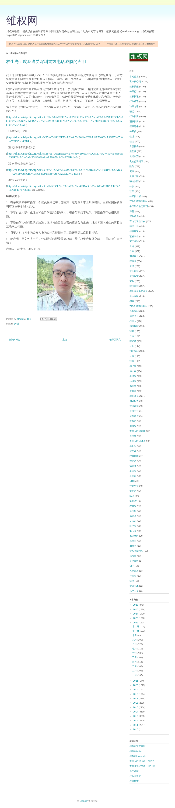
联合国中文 (135, 776)
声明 (16, 323)
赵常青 (133, 556)
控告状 (133, 261)
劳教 (132, 281)
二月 (135, 670)
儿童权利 (134, 311)
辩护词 (133, 451)
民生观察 (134, 771)
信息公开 (134, 316)
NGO (132, 481)
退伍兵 (133, 531)
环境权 (133, 381)
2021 (136, 680)
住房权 (133, 576)
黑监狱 (133, 151)
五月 (135, 657)
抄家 (132, 361)
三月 (135, 666)
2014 (136, 711)
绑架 (132, 301)
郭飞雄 (133, 366)
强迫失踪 (134, 181)
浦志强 (133, 466)
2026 (136, 605)
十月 (135, 635)
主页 (64, 339)
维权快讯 (134, 96)
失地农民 (134, 296)
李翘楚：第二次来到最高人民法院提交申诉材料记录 (131, 43)
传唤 (132, 186)
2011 (136, 725)
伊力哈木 (134, 585)
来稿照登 (134, 411)
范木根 (133, 511)
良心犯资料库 (136, 161)
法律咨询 (134, 406)
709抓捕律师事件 (138, 201)
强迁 (132, 111)
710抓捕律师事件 (138, 306)
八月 (135, 644)
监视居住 (134, 416)
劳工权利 (134, 241)
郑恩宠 (133, 516)
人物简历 (134, 570)
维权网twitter (136, 751)
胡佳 (132, 566)
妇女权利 (134, 351)
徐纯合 (133, 491)
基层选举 (134, 126)
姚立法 (133, 461)
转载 (132, 331)
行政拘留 (134, 116)
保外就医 (134, 536)
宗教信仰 (134, 216)
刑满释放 (134, 256)
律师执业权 (135, 196)
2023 (136, 618)
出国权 (133, 471)
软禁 (132, 191)
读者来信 (134, 236)
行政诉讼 (134, 101)
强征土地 (134, 226)
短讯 (132, 580)
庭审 (132, 171)
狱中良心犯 (135, 81)
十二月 (136, 626)
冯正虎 (133, 371)
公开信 (133, 131)
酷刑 (132, 166)
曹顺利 (133, 391)
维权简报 (134, 86)
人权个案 (134, 176)
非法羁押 (134, 286)
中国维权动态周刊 (139, 206)
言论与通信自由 (137, 221)
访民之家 (134, 106)
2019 (136, 689)
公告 (132, 356)
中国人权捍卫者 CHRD (142, 761)
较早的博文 (115, 339)
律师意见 (134, 396)
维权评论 (134, 231)
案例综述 (134, 561)
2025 (136, 609)
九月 (135, 639)
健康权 (133, 426)
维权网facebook (138, 756)
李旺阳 (133, 446)
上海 (132, 246)
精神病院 (134, 326)
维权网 (22, 21)
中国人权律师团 (137, 431)
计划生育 (134, 486)
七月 (135, 648)
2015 (136, 707)
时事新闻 (134, 456)
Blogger (84, 801)
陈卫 (132, 496)
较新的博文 (14, 339)
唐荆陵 (133, 436)
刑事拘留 (134, 121)
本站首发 (134, 76)
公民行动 (134, 91)
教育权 (133, 506)
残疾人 (133, 321)
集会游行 (134, 501)
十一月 (136, 631)
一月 (135, 675)
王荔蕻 (133, 476)
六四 (132, 251)
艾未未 (133, 521)
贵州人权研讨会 (137, 441)
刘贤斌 (133, 545)
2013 (136, 716)
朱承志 (133, 541)
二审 (132, 336)
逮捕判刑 (134, 156)
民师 (132, 346)
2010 (136, 729)
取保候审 (134, 276)
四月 (135, 662)
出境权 (133, 376)
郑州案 (133, 386)
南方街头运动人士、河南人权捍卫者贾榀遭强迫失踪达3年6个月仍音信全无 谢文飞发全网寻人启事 (54, 43)
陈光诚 (133, 341)
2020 (136, 685)
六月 (135, 653)
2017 (136, 698)
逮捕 (132, 266)
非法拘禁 (134, 271)
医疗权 (133, 526)
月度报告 (134, 146)
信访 (132, 141)
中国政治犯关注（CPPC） (143, 766)
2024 (136, 613)
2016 (136, 702)
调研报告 (134, 401)
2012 (136, 720)
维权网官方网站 (137, 746)
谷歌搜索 (134, 781)
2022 (136, 622)
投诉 (132, 136)
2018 (136, 694)
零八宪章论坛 (136, 551)
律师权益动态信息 (139, 291)
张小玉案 (134, 591)
